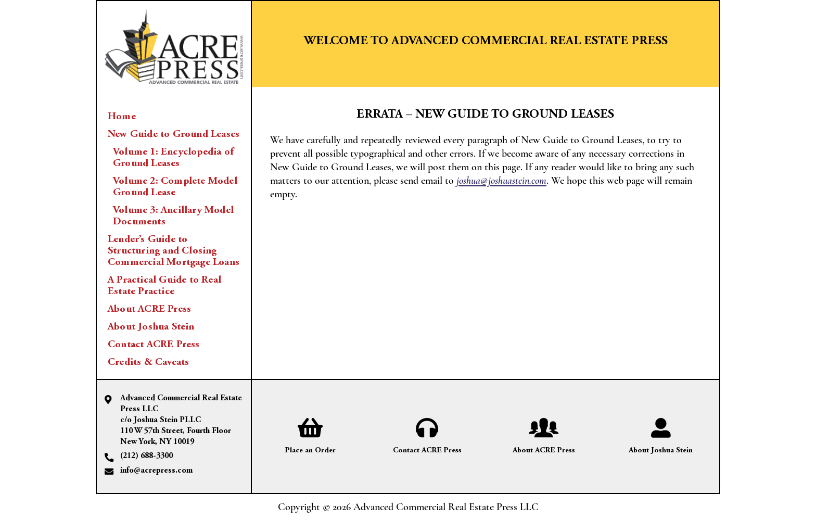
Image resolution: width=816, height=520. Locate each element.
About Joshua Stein (151, 327)
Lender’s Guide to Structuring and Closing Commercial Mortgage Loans (173, 251)
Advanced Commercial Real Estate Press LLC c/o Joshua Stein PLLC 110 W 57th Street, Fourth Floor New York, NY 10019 (181, 420)
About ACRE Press (149, 309)
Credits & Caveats (148, 362)
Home (122, 116)
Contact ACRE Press (154, 344)
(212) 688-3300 (146, 456)
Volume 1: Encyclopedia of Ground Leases (173, 158)
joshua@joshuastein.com (501, 180)
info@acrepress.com (156, 470)
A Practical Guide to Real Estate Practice (164, 286)
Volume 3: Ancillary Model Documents (173, 216)
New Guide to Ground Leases (173, 134)
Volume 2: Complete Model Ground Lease (175, 187)
